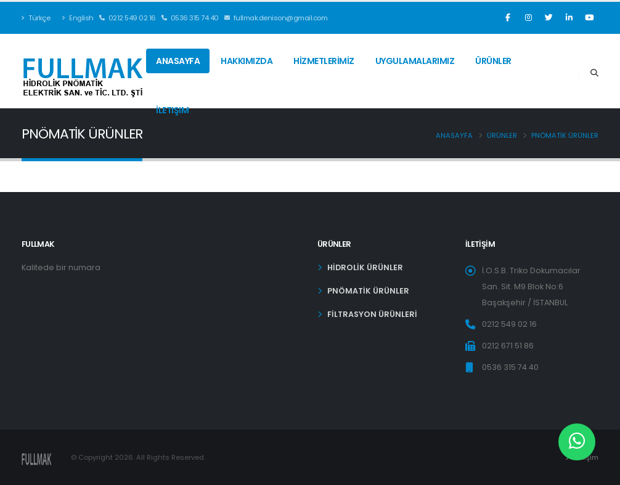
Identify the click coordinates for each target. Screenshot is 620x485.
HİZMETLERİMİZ (323, 61)
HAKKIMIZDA (246, 61)
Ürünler (493, 61)
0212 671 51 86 (508, 345)
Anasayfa (178, 61)
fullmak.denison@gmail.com (276, 18)
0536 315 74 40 (190, 18)
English (78, 18)
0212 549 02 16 (127, 18)
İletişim (172, 110)
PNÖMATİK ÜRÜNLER (564, 135)
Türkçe (36, 18)
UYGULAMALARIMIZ (415, 61)
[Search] (594, 73)
